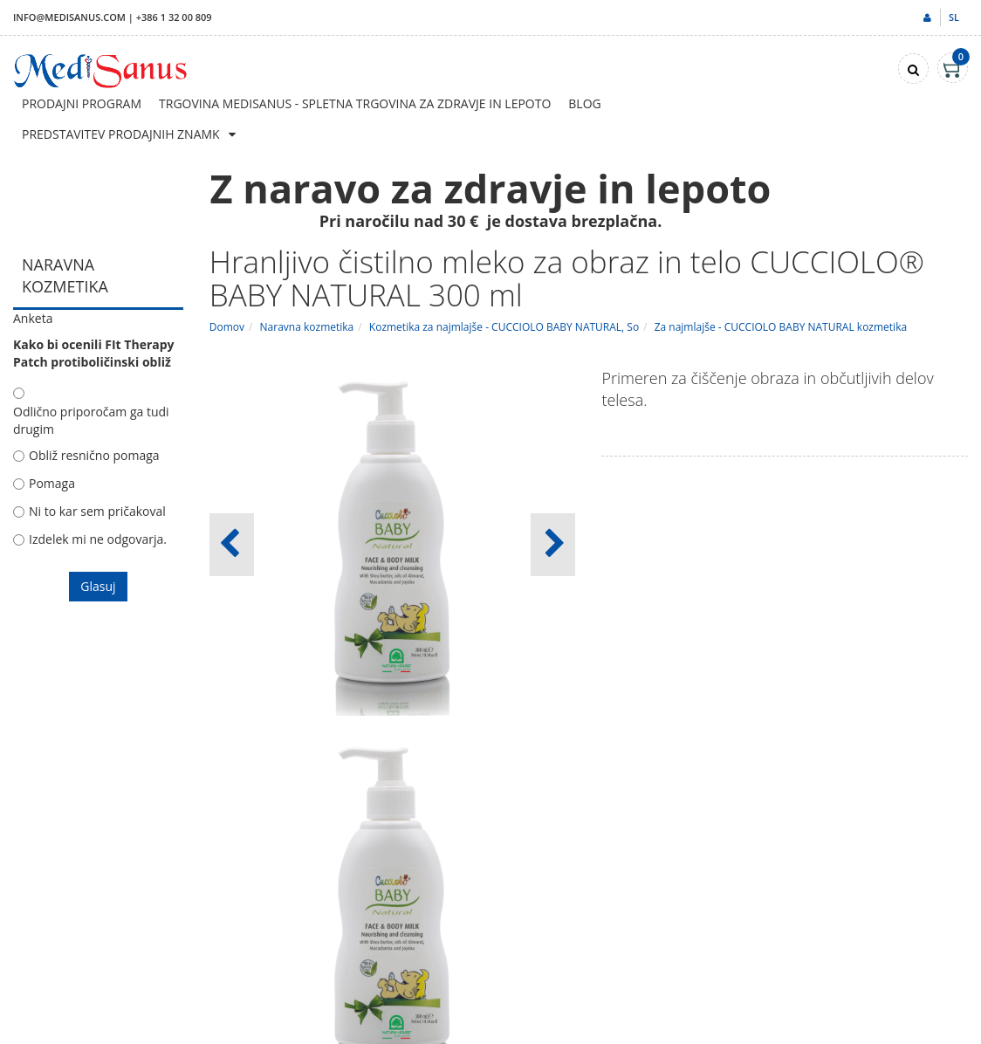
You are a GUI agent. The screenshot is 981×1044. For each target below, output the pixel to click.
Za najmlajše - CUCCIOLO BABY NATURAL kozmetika (781, 326)
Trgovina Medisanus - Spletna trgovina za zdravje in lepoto (355, 103)
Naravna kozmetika (307, 326)
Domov (226, 326)
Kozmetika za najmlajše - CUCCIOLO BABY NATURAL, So (504, 326)
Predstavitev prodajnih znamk (121, 134)
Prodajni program (81, 103)
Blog (584, 103)
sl (954, 17)
